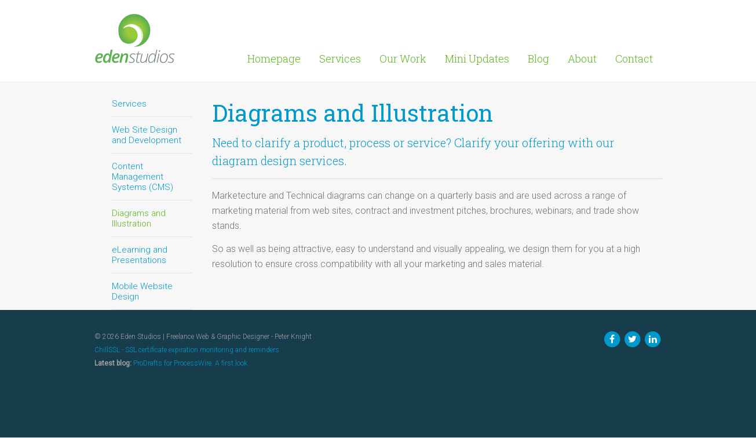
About (582, 58)
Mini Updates (477, 58)
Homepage (274, 58)
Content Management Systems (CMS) (142, 176)
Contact (634, 58)
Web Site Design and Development (146, 135)
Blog (538, 58)
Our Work (402, 58)
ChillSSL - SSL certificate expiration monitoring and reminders (186, 350)
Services (340, 58)
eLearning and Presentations (139, 254)
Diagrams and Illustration (139, 218)
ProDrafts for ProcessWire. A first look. (191, 363)
